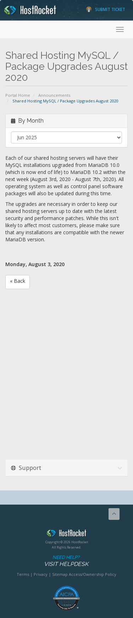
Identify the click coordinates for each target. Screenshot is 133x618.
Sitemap (60, 574)
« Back (17, 280)
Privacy (41, 574)
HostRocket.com (66, 534)
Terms (23, 574)
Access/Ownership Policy (92, 574)
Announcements (54, 95)
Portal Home (17, 95)
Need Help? (66, 561)
